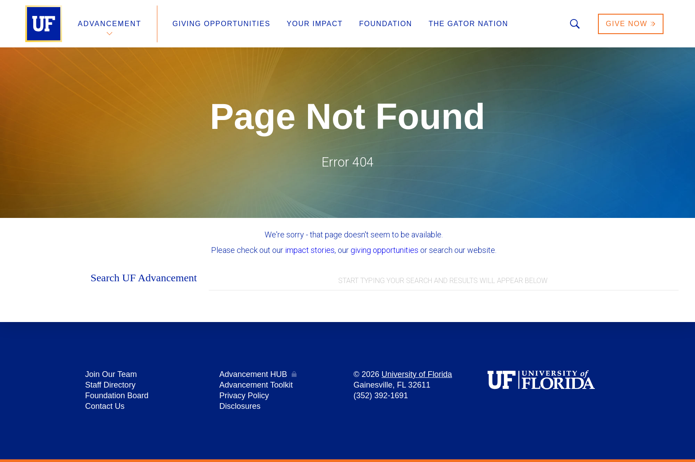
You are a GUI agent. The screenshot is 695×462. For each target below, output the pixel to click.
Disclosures (240, 406)
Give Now (631, 23)
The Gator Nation (468, 23)
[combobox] (444, 281)
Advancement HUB (253, 374)
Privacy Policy (244, 395)
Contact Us (105, 406)
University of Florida (417, 374)
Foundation (385, 23)
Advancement (110, 23)
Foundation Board (116, 395)
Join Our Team (111, 374)
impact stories (310, 250)
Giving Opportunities (221, 23)
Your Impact (315, 23)
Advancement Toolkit (256, 384)
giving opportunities (384, 250)
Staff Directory (110, 384)
